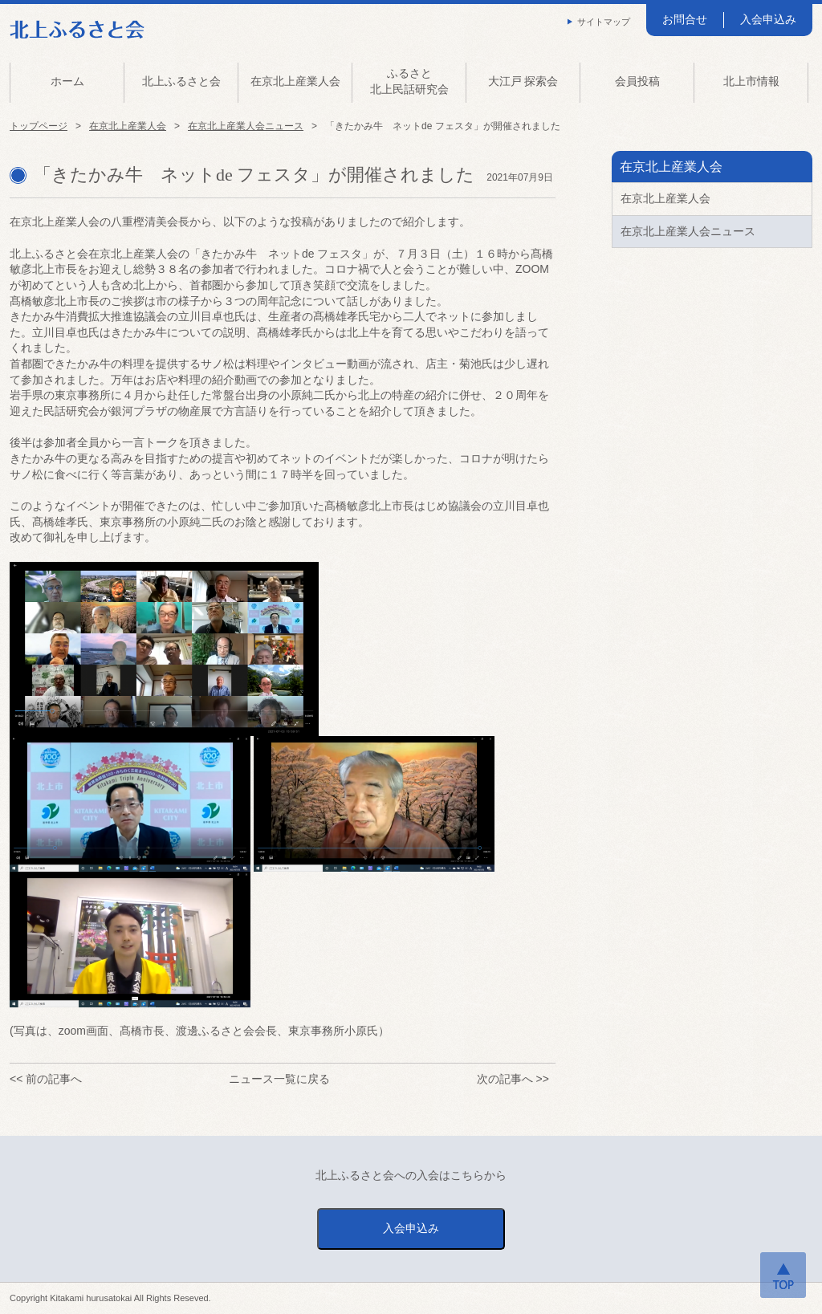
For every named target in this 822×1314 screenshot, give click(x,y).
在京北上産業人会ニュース (245, 126)
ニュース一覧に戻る (279, 1078)
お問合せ (684, 19)
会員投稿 (637, 81)
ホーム (67, 81)
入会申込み (768, 19)
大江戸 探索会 (523, 81)
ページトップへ (783, 1275)
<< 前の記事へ (46, 1078)
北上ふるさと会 (181, 81)
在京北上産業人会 (295, 81)
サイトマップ (603, 21)
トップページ (38, 126)
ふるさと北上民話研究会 (409, 81)
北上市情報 (751, 81)
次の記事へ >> (513, 1078)
